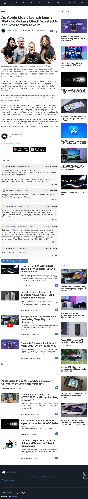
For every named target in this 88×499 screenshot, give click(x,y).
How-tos (20, 477)
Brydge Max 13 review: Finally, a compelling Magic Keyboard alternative (38, 319)
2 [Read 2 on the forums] (56, 334)
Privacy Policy (49, 477)
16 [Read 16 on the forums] (56, 458)
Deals (25, 477)
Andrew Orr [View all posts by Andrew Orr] (24, 286)
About (51, 166)
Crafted (14, 496)
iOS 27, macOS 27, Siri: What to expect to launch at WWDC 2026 (39, 422)
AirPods (51, 3)
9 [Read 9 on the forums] (56, 413)
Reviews (4, 477)
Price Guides (74, 3)
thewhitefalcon (11, 166)
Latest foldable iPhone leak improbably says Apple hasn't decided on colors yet (37, 295)
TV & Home (61, 3)
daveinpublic (10, 206)
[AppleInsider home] (5, 3)
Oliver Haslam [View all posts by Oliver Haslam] (25, 310)
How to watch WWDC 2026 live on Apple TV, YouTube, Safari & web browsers (38, 269)
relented (37, 112)
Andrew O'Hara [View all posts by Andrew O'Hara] (25, 334)
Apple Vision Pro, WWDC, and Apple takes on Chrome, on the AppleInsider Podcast (26, 382)
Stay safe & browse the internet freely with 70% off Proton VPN (38, 344)
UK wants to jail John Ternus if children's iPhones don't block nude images (38, 443)
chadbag (9, 248)
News (11, 3)
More (83, 3)
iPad (25, 3)
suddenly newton (11, 226)
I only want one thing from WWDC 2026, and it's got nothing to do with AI (39, 397)
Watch (42, 3)
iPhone (34, 3)
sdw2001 (9, 190)
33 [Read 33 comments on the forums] (51, 30)
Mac (18, 3)
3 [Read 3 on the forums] (56, 433)
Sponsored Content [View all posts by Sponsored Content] (27, 358)
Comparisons (12, 477)
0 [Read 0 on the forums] (56, 285)
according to (16, 84)
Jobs (42, 477)
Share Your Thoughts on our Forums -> (14, 261)
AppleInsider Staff (12, 30)
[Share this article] (56, 31)
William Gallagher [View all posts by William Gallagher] (6, 388)
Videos (37, 477)
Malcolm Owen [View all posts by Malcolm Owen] (25, 434)
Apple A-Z (31, 477)
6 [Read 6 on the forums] (56, 309)
